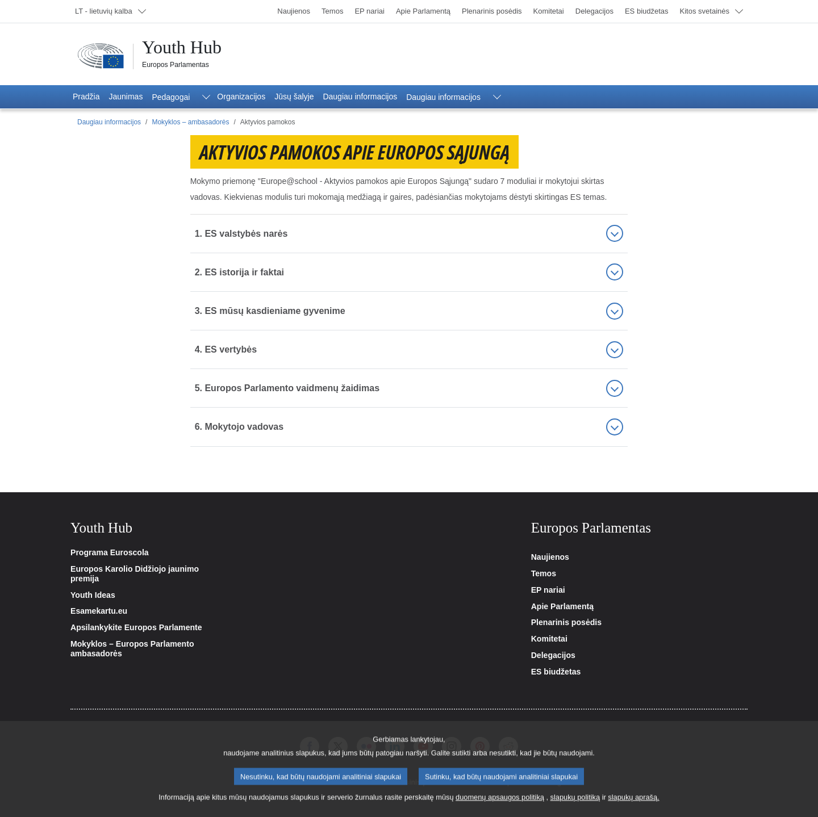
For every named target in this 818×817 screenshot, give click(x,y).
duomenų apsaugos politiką (500, 806)
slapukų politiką (575, 806)
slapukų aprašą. (633, 806)
